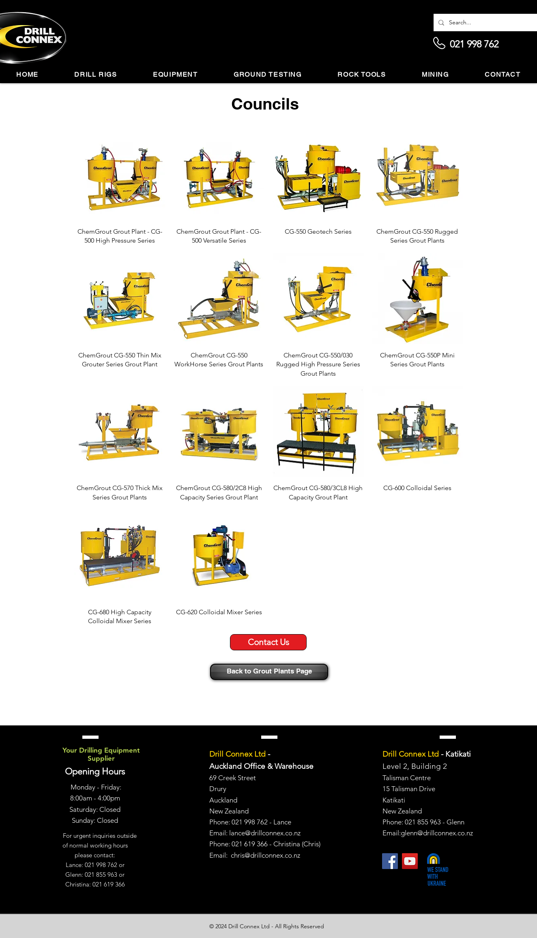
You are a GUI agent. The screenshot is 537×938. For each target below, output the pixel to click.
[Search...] (489, 22)
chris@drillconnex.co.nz (265, 855)
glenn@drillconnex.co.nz (437, 833)
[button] (95, 75)
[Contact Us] (268, 642)
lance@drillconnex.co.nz (265, 833)
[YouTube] (410, 861)
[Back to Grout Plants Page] (269, 672)
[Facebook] (390, 861)
